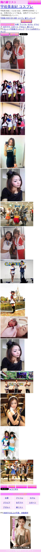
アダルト (22, 27)
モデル (30, 24)
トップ (4, 486)
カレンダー (21, 486)
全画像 (12, 486)
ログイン (39, 2)
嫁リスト (30, 2)
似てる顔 (14, 34)
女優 (17, 24)
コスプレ (20, 18)
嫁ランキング (30, 18)
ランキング (34, 2)
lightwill (18, 551)
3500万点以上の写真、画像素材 (15, 513)
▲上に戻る (13, 489)
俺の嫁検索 (26, 21)
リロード (5, 34)
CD (11, 18)
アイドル (23, 24)
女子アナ (6, 27)
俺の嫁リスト (8, 2)
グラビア (6, 503)
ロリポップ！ (29, 551)
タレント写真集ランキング (13, 29)
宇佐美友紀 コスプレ (16, 7)
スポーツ (14, 27)
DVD (8, 18)
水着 (15, 18)
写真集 (3, 18)
